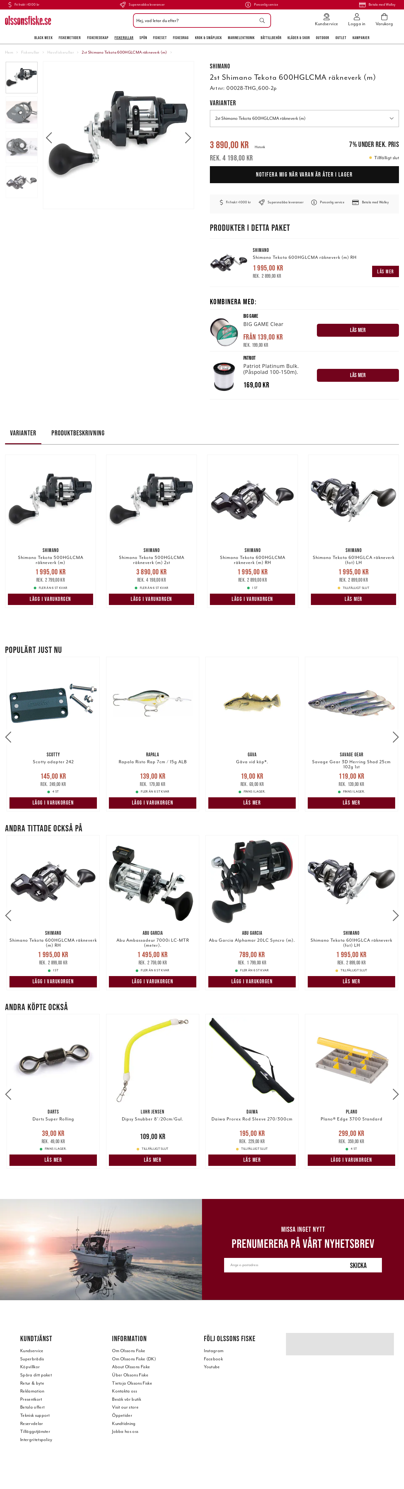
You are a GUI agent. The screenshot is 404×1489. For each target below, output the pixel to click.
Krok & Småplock (208, 37)
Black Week (43, 37)
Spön (143, 37)
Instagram (213, 1350)
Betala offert (32, 1407)
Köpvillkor (30, 1367)
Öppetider (122, 1415)
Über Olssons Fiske (130, 1375)
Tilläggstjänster (35, 1431)
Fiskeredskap (98, 37)
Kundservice (32, 1350)
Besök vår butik (126, 1399)
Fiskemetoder (70, 37)
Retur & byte (32, 1383)
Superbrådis (32, 1359)
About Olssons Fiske (131, 1367)
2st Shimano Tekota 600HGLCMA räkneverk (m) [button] (304, 118)
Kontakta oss (124, 1391)
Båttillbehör (271, 37)
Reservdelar (31, 1423)
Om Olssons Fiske (128, 1350)
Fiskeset (160, 37)
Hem (9, 52)
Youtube (212, 1367)
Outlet (341, 37)
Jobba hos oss (125, 1431)
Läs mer (385, 271)
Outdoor (322, 37)
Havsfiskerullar (60, 52)
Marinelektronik (241, 37)
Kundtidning (124, 1423)
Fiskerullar (124, 37)
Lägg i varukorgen (50, 599)
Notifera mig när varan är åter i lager (304, 174)
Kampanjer (361, 37)
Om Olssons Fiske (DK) (134, 1359)
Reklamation (32, 1391)
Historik (260, 147)
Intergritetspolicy (36, 1439)
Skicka (358, 1265)
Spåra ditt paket (36, 1375)
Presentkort (31, 1399)
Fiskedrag (181, 37)
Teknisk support (35, 1415)
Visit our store (125, 1407)
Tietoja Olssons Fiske (132, 1383)
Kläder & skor (299, 37)
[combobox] (200, 20)
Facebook (213, 1359)
